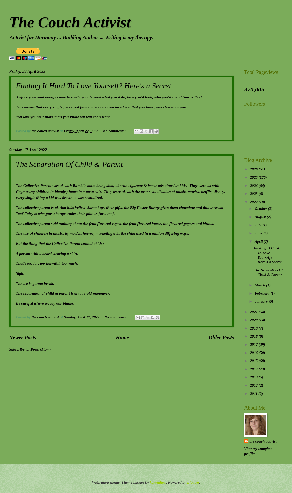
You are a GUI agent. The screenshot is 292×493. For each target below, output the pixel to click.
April (259, 241)
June (259, 233)
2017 (254, 344)
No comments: (115, 131)
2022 (254, 202)
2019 (254, 328)
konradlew (158, 482)
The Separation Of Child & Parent (69, 164)
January (261, 301)
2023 (254, 194)
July (258, 225)
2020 (254, 320)
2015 (254, 361)
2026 (254, 169)
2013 (254, 377)
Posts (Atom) (40, 349)
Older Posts (221, 337)
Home (122, 337)
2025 (254, 177)
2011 (254, 394)
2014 (254, 369)
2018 (254, 336)
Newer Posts (22, 337)
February (262, 293)
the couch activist (262, 441)
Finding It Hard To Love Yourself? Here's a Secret (93, 85)
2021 (254, 312)
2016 (254, 353)
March (260, 285)
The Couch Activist (70, 22)
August (261, 217)
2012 (254, 385)
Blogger (193, 482)
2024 (254, 186)
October (261, 209)
